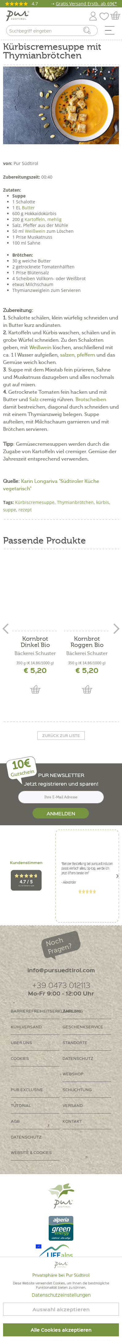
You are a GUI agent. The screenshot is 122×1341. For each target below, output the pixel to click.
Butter (28, 207)
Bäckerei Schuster (35, 653)
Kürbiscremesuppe (35, 502)
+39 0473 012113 (61, 985)
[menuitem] (112, 32)
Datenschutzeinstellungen (61, 1295)
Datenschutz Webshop (78, 1066)
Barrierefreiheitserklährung (35, 1010)
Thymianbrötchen (75, 502)
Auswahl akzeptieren (61, 1309)
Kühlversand (26, 1026)
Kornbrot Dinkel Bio (35, 642)
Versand (73, 1105)
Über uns (21, 1042)
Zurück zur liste (61, 735)
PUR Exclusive (27, 1089)
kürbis (102, 502)
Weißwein (35, 231)
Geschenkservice (83, 1026)
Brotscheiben (90, 399)
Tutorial (21, 1105)
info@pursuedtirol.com (61, 970)
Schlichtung (77, 1089)
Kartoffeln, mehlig (43, 219)
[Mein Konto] (93, 15)
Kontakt (72, 1121)
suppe (9, 510)
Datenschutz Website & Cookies (31, 1144)
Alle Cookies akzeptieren (61, 1329)
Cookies (20, 1058)
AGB (15, 1121)
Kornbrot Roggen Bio (87, 642)
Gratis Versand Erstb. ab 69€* (86, 4)
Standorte (75, 1042)
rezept (25, 510)
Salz (34, 399)
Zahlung (73, 1010)
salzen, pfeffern (78, 355)
